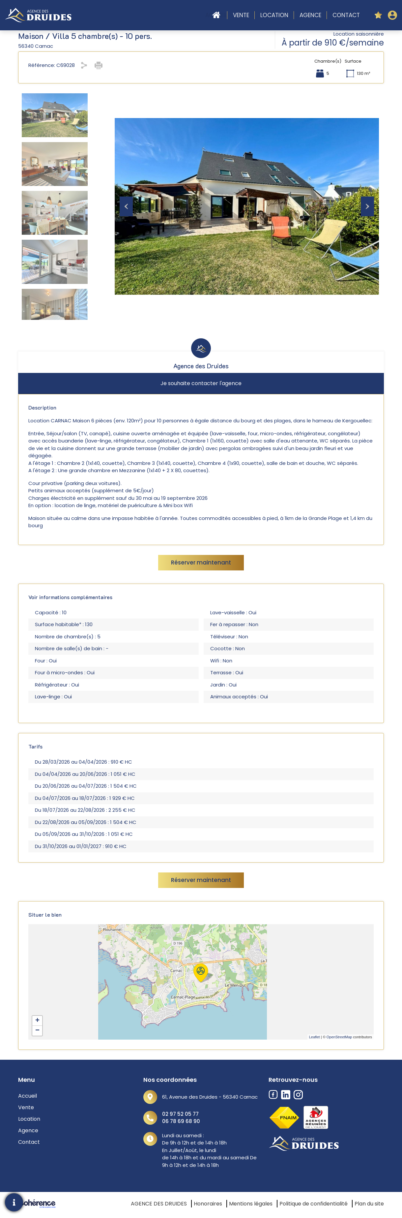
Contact (346, 15)
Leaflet (314, 1037)
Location (274, 15)
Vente (241, 15)
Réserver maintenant (201, 562)
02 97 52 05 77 (180, 1114)
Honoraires (208, 1203)
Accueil (216, 15)
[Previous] (126, 206)
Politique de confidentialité (313, 1203)
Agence (310, 15)
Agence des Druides (201, 366)
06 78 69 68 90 (181, 1121)
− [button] (37, 1031)
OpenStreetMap (339, 1037)
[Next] (367, 206)
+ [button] (37, 1021)
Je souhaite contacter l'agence (201, 383)
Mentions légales (251, 1203)
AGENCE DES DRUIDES (159, 1203)
